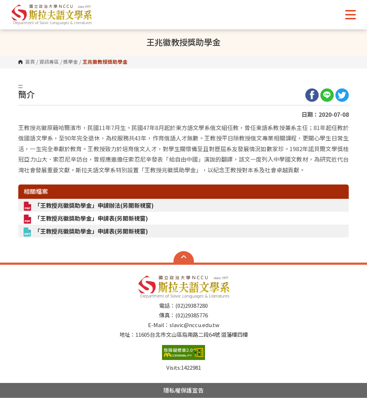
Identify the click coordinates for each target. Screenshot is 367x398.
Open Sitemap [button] (183, 257)
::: (20, 85)
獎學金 (70, 61)
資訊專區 (49, 61)
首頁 (30, 61)
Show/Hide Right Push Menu (350, 14)
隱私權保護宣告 (183, 390)
